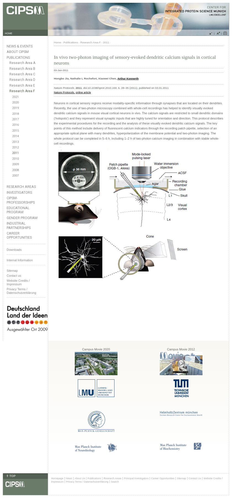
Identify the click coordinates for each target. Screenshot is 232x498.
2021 (15, 97)
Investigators (19, 192)
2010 (15, 159)
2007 (15, 175)
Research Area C (22, 74)
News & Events (20, 46)
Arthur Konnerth (128, 78)
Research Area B (22, 69)
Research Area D (22, 80)
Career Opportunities (19, 235)
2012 (15, 147)
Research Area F (22, 91)
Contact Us (195, 478)
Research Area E (22, 85)
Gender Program (22, 218)
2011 (15, 153)
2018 (15, 114)
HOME (8, 33)
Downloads (14, 249)
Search (115, 481)
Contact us (14, 275)
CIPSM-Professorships (21, 200)
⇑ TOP (10, 476)
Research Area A (22, 63)
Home (57, 42)
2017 (15, 119)
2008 (15, 170)
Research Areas (21, 187)
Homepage (57, 478)
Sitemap (12, 270)
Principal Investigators (136, 478)
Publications (18, 57)
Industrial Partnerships (19, 225)
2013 (15, 142)
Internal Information (20, 260)
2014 (15, 136)
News (69, 478)
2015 (15, 130)
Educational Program (18, 210)
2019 (15, 108)
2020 (15, 102)
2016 (15, 125)
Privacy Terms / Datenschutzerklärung (21, 290)
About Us (80, 478)
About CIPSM (18, 52)
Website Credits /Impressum (18, 282)
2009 (15, 164)
